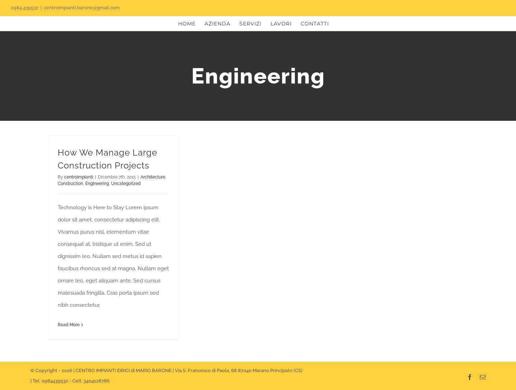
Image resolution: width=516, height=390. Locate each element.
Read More (69, 324)
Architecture (152, 177)
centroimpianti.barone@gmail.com (82, 7)
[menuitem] (187, 23)
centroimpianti (78, 177)
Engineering (97, 183)
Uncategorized (126, 183)
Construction (70, 183)
